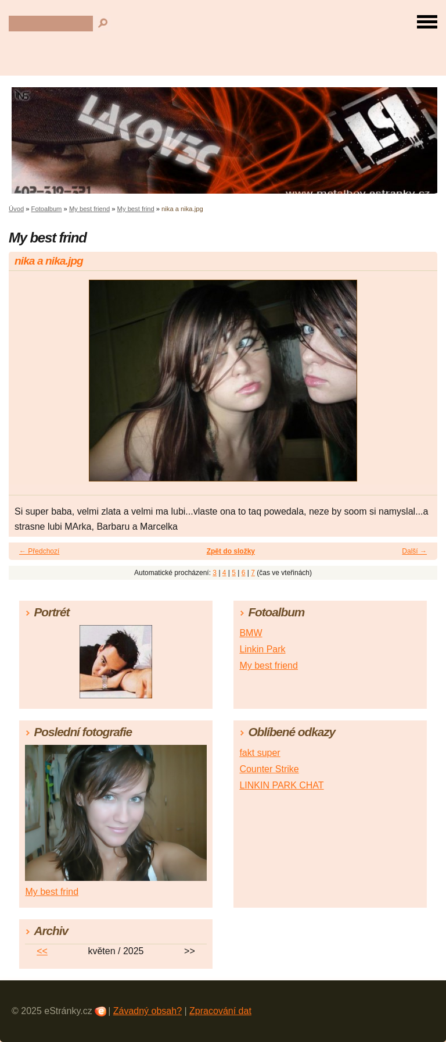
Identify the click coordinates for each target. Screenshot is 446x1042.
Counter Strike (268, 769)
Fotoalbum (46, 208)
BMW (250, 633)
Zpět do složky (231, 551)
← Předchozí (39, 551)
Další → (414, 551)
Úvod (16, 208)
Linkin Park (262, 649)
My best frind (135, 208)
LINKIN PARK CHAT (281, 785)
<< (42, 951)
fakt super (259, 753)
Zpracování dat (220, 1011)
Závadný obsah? (147, 1011)
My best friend (89, 208)
